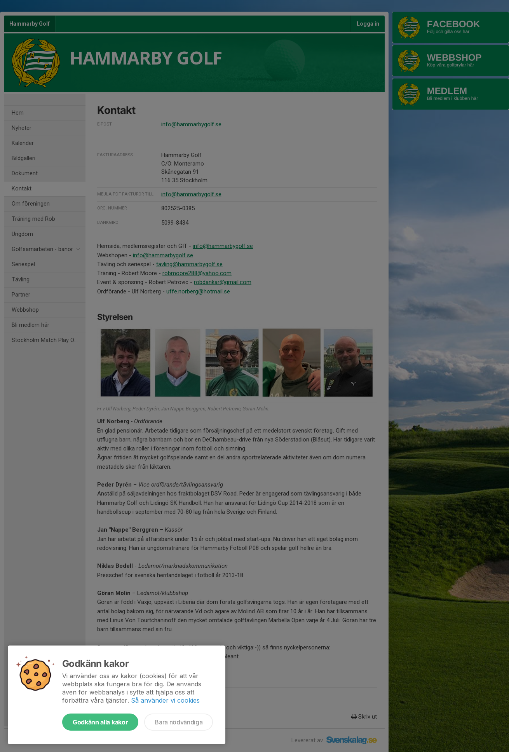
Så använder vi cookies (165, 700)
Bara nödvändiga (178, 722)
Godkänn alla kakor (100, 722)
